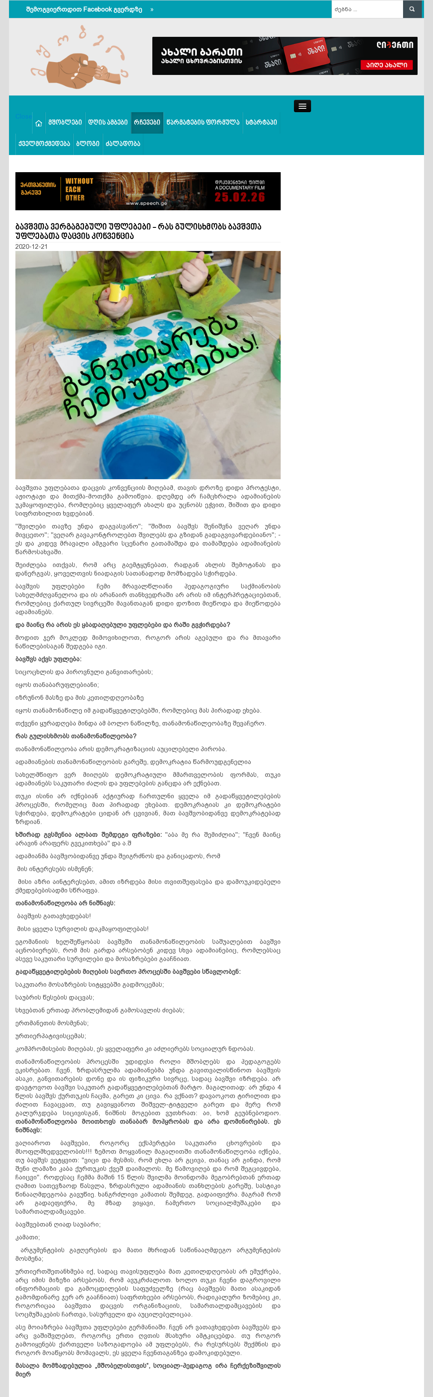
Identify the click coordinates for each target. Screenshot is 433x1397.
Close (23, 116)
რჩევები (147, 123)
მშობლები (65, 123)
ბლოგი (88, 144)
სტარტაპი (261, 123)
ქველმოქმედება (44, 144)
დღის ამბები (108, 123)
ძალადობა (123, 144)
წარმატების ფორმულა (203, 123)
